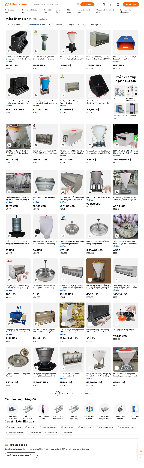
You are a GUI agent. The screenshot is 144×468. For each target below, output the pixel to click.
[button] (78, 4)
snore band (67, 433)
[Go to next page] (91, 393)
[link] (141, 445)
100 (86, 393)
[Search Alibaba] (54, 4)
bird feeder (30, 427)
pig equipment (35, 433)
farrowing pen (51, 433)
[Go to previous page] (53, 393)
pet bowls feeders (13, 427)
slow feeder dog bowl (105, 427)
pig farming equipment (15, 433)
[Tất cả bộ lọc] (14, 25)
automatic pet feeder (48, 427)
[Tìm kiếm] (87, 4)
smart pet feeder (85, 427)
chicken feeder (67, 427)
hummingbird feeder (126, 427)
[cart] (111, 5)
